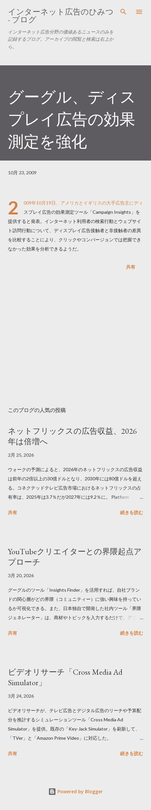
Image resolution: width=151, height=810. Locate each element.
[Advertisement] (75, 340)
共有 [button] (130, 267)
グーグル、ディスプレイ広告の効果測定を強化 (72, 119)
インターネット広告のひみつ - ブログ (61, 16)
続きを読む (131, 512)
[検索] (123, 12)
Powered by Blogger (75, 791)
